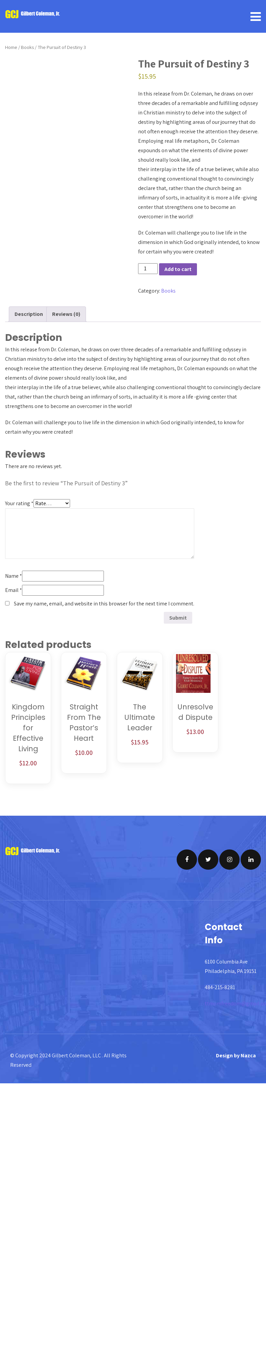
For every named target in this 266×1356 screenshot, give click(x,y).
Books (27, 47)
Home (11, 47)
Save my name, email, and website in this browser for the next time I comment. (104, 603)
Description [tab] (29, 314)
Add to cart (178, 269)
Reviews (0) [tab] (66, 314)
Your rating (19, 503)
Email (13, 590)
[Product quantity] (148, 268)
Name (13, 575)
